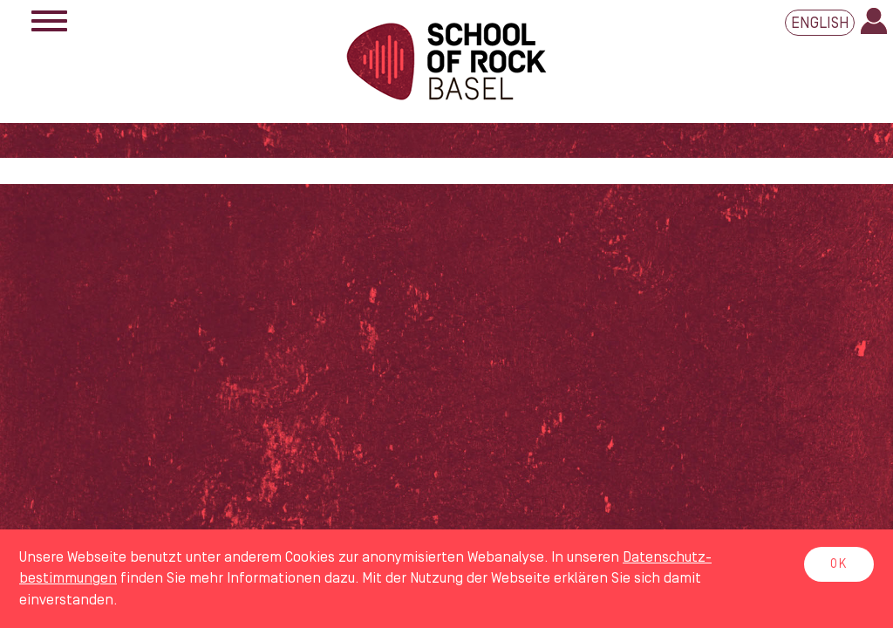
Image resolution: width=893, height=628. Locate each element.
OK (839, 564)
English (820, 23)
